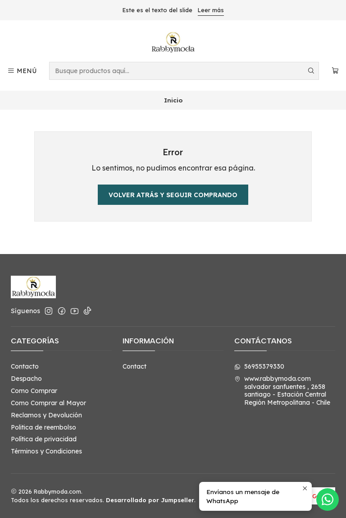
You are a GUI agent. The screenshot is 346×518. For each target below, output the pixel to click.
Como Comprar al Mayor (48, 403)
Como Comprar (34, 391)
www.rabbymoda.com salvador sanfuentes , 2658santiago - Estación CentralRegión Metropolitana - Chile (282, 391)
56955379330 (259, 366)
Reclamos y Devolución (46, 415)
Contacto (25, 366)
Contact (134, 366)
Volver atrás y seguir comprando (173, 195)
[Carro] (335, 71)
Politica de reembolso (43, 427)
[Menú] (21, 71)
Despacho (26, 379)
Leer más (211, 10)
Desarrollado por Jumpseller (150, 500)
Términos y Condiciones (46, 451)
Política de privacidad (44, 439)
